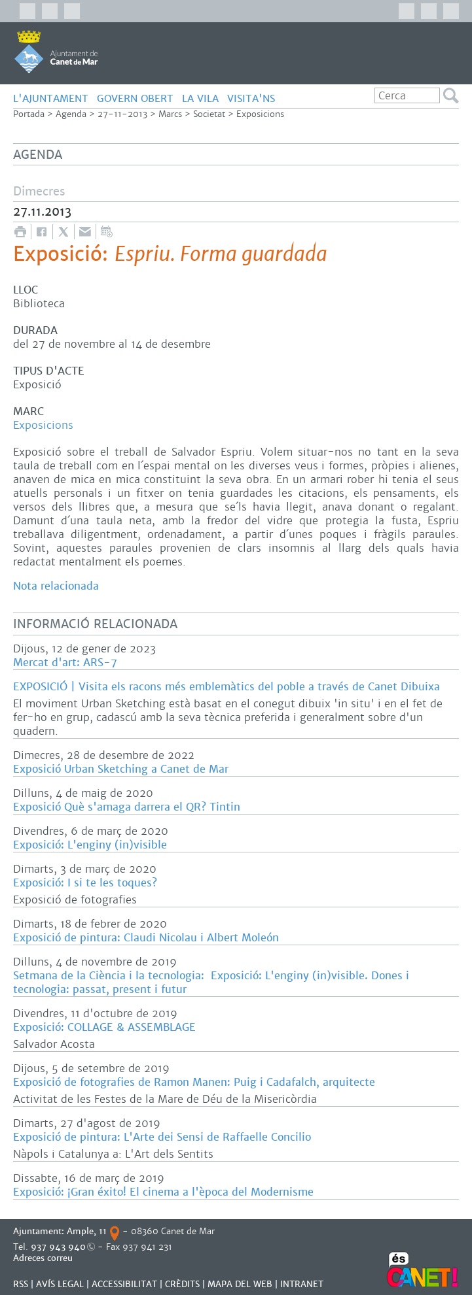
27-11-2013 (122, 114)
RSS (20, 1284)
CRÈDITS (182, 1284)
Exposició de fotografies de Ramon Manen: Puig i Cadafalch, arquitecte (194, 1082)
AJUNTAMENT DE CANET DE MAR (56, 52)
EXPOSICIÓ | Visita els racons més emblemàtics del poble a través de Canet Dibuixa (226, 687)
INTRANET (301, 1284)
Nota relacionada (56, 586)
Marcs (170, 114)
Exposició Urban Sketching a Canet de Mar (120, 769)
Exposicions (260, 114)
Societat (209, 114)
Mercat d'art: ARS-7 (65, 662)
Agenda (71, 114)
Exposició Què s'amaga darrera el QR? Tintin (126, 807)
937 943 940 (58, 1247)
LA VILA (200, 98)
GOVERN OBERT (135, 98)
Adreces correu (44, 1258)
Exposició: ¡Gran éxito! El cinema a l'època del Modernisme (163, 1192)
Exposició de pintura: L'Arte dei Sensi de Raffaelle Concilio (162, 1137)
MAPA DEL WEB (240, 1284)
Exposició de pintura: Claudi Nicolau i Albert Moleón (146, 938)
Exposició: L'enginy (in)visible (90, 845)
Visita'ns (251, 98)
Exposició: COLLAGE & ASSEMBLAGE (104, 1027)
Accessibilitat (124, 1284)
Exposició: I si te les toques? (85, 883)
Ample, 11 (87, 1231)
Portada (29, 114)
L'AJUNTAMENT (50, 98)
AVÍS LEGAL (60, 1284)
